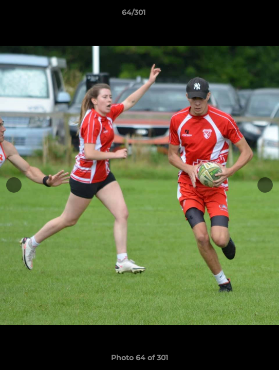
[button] (242, 15)
